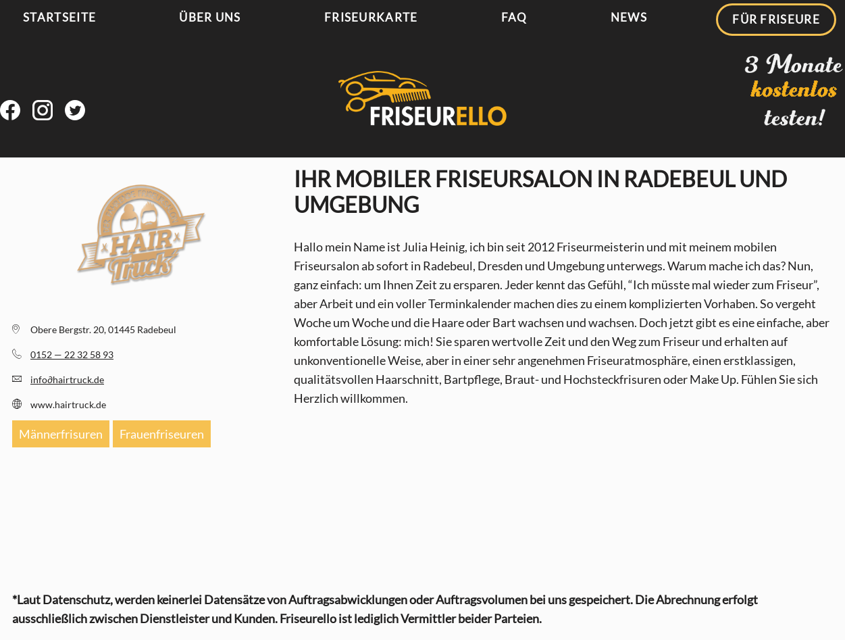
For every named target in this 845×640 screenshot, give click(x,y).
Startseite (59, 17)
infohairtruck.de (67, 379)
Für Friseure (776, 19)
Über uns (209, 17)
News (629, 17)
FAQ (514, 17)
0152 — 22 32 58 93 (71, 354)
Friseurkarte (371, 17)
